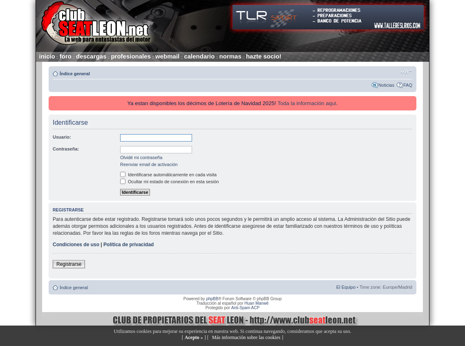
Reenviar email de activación (149, 164)
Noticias (386, 85)
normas (230, 56)
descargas (91, 56)
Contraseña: (66, 148)
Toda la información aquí (306, 103)
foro (66, 56)
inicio (47, 56)
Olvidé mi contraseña (141, 157)
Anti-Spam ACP (245, 308)
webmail (167, 56)
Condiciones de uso (76, 244)
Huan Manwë (256, 303)
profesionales (131, 56)
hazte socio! (264, 56)
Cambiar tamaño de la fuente (406, 72)
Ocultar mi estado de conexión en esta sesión (169, 181)
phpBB (212, 299)
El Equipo (345, 287)
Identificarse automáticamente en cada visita (168, 174)
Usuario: (62, 137)
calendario (199, 56)
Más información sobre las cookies (246, 337)
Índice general (75, 73)
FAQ (407, 85)
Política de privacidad (128, 244)
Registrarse (68, 264)
